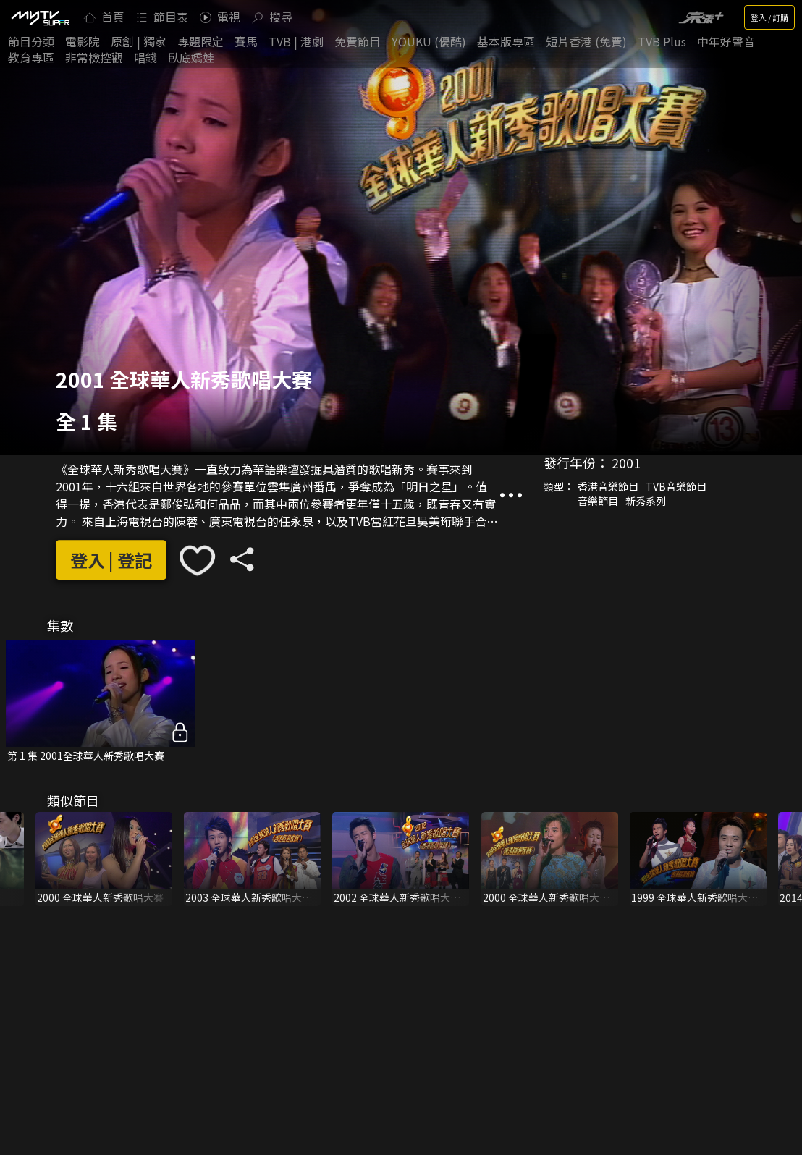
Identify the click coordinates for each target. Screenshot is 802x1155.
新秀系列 (645, 501)
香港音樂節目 (608, 486)
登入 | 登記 (111, 559)
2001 (626, 462)
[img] (39, 17)
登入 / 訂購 (769, 17)
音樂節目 (598, 501)
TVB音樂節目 (676, 486)
